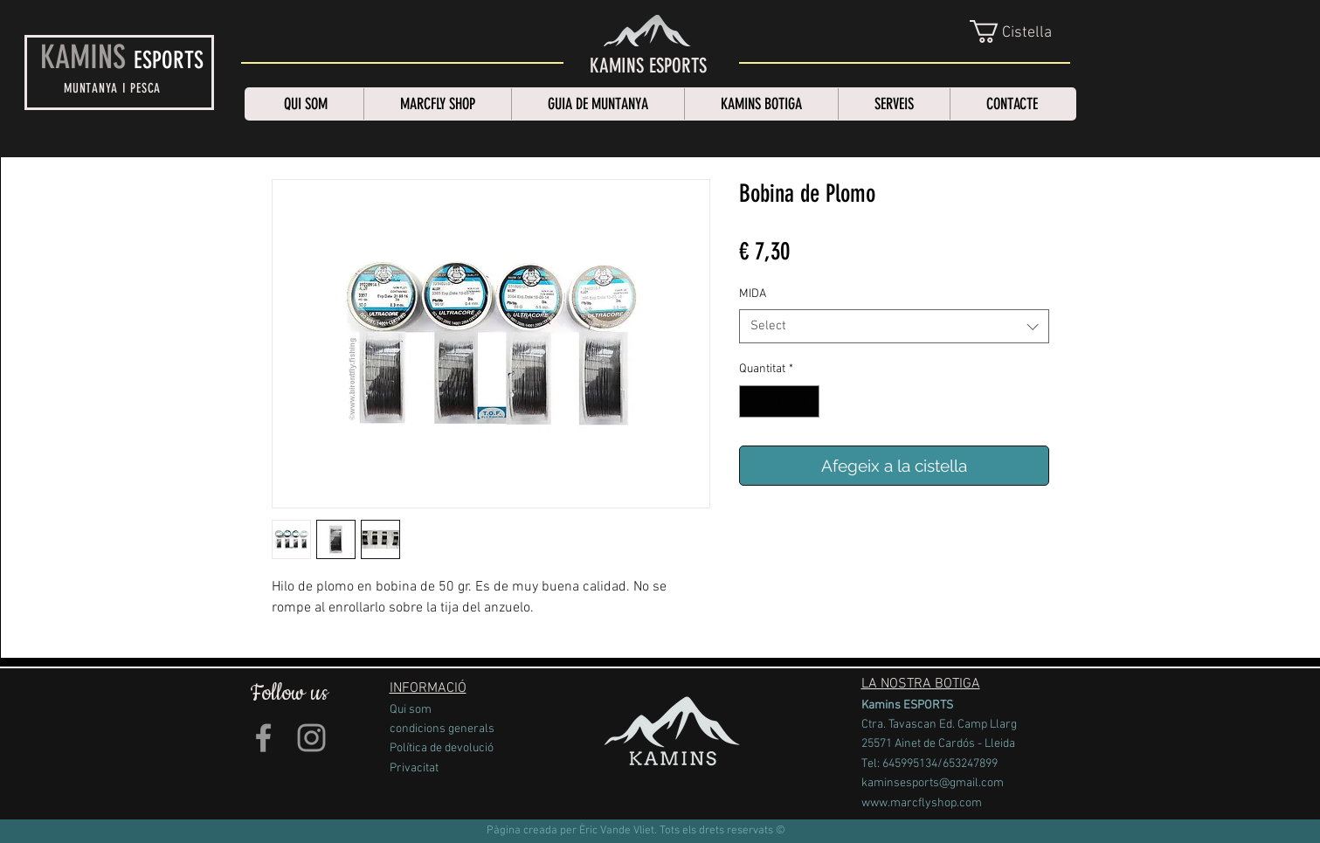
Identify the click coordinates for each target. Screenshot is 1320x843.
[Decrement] (753, 401)
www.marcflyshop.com (921, 803)
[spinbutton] (779, 401)
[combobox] (894, 326)
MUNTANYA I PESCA (112, 88)
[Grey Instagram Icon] (311, 738)
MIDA (752, 294)
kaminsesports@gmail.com (932, 783)
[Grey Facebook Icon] (263, 738)
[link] (1021, 31)
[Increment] (806, 401)
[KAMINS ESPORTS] (648, 66)
